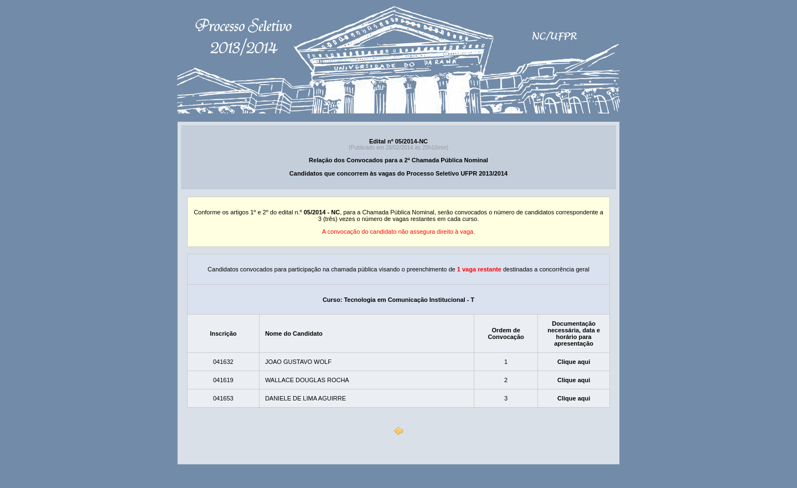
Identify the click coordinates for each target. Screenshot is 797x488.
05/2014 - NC (322, 212)
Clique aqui (573, 361)
